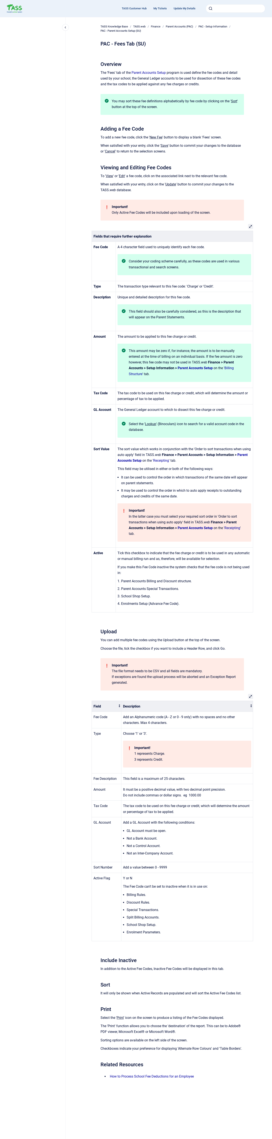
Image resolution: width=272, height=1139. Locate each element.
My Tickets (160, 8)
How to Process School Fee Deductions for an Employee (152, 1076)
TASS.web (139, 26)
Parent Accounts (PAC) (179, 26)
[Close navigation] (65, 27)
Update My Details (185, 8)
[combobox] (235, 8)
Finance (155, 26)
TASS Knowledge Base (114, 26)
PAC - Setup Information (212, 26)
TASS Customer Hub (134, 8)
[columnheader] (106, 706)
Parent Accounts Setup (149, 73)
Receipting (161, 460)
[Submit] (210, 8)
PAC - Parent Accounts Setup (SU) (121, 30)
